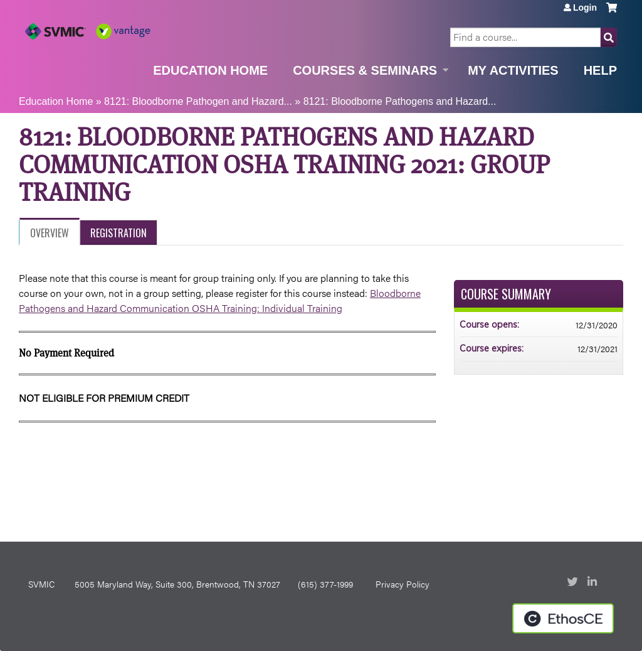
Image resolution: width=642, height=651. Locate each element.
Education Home (210, 70)
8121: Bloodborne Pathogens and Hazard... (400, 101)
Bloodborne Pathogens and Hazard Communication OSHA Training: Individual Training (220, 300)
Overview (49, 232)
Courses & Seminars (365, 70)
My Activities (513, 70)
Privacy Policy (402, 584)
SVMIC (41, 584)
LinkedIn (593, 582)
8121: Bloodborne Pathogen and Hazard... (198, 101)
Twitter (573, 582)
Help (600, 70)
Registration (118, 232)
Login (585, 7)
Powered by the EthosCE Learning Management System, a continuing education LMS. (563, 618)
